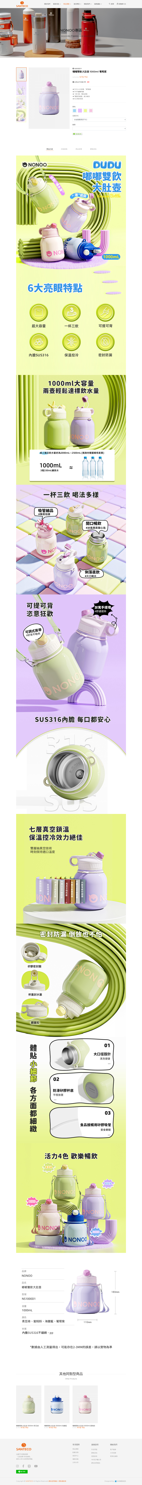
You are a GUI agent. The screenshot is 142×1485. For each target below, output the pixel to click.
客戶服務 (113, 1450)
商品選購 (66, 4)
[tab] (21, 74)
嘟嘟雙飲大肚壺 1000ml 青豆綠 (27, 1426)
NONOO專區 (66, 36)
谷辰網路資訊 (121, 1481)
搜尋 (111, 4)
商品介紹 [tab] (47, 149)
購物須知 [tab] (95, 149)
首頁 (49, 36)
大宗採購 (113, 1453)
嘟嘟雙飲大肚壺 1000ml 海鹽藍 (55, 1426)
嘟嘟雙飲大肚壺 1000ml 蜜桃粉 (84, 1426)
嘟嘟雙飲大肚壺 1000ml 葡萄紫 (89, 71)
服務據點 (97, 4)
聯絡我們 (87, 4)
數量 (74, 125)
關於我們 (47, 4)
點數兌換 (75, 1452)
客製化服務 (114, 1456)
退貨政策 (94, 1456)
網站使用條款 (95, 1463)
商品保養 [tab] (79, 149)
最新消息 (56, 4)
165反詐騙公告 (96, 1460)
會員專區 (77, 4)
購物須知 (94, 1453)
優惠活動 (75, 1459)
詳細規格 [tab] (63, 149)
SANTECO (29, 1481)
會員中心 (75, 1456)
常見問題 (94, 1450)
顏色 (74, 107)
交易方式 (75, 116)
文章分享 (75, 1463)
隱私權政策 (62, 1481)
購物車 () (121, 4)
